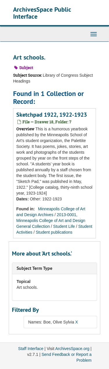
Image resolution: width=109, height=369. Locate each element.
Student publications (54, 232)
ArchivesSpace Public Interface (42, 12)
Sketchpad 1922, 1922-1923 (51, 114)
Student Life (64, 226)
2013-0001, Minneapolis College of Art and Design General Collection (50, 220)
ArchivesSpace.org (72, 348)
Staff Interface (30, 348)
